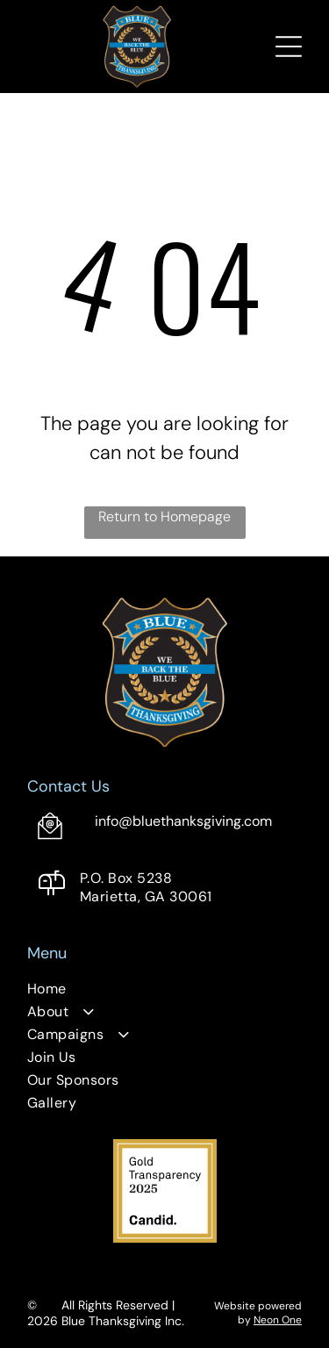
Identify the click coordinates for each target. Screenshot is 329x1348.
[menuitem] (164, 990)
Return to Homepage (164, 516)
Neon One (278, 1320)
